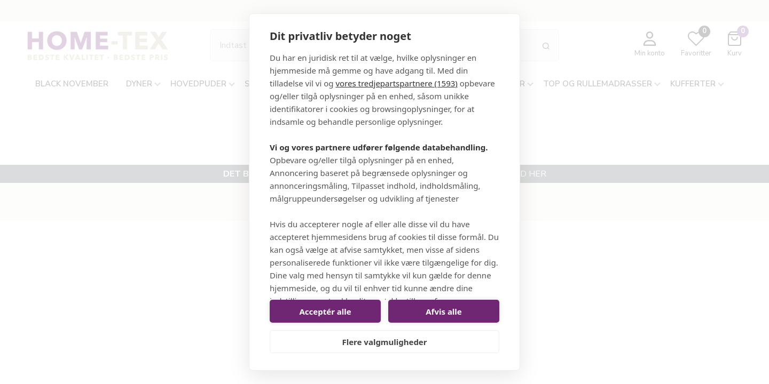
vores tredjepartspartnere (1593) (396, 83)
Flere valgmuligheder (384, 342)
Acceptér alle (325, 311)
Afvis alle (444, 311)
